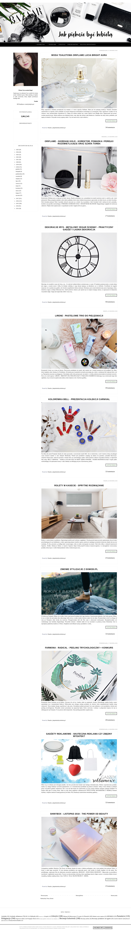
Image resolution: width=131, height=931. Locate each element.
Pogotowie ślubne (20, 918)
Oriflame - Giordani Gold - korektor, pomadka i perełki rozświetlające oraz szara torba (79, 142)
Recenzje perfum (85, 918)
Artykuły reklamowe (16, 916)
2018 (17, 167)
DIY (26, 916)
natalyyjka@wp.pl (29, 104)
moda (80, 916)
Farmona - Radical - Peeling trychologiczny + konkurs (79, 648)
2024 (17, 152)
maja (17, 186)
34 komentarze (110, 127)
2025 (17, 149)
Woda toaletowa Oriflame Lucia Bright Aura (79, 55)
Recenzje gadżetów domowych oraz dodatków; (48, 918)
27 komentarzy (110, 216)
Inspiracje (41, 916)
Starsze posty (114, 895)
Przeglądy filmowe (32, 918)
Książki (46, 916)
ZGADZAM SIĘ (108, 927)
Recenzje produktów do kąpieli (101, 918)
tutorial (5, 920)
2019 (17, 164)
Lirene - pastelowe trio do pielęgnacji (79, 316)
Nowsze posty (44, 895)
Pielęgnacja (5, 918)
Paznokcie (121, 916)
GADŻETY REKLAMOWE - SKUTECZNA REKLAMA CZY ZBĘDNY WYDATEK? (79, 735)
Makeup (65, 916)
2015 (17, 203)
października (19, 174)
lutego (17, 193)
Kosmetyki (40, 44)
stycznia (18, 195)
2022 (17, 157)
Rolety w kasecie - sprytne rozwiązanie (79, 485)
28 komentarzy (110, 720)
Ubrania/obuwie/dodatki (15, 920)
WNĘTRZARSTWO (72, 44)
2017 (17, 198)
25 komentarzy (110, 558)
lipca (17, 181)
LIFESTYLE (62, 44)
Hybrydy (33, 916)
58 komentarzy (110, 302)
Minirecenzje (72, 916)
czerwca (18, 183)
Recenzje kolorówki (67, 918)
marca (17, 190)
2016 (17, 201)
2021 (17, 159)
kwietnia (18, 188)
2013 (17, 208)
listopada (18, 171)
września (18, 176)
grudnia (18, 169)
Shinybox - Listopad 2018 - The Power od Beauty (79, 814)
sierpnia (18, 178)
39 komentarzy (110, 388)
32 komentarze (110, 471)
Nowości (86, 916)
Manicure (52, 44)
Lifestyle (54, 916)
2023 (17, 154)
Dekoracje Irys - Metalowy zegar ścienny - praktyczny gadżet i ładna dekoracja (79, 228)
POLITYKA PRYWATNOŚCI (88, 44)
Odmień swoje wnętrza (98, 916)
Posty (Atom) (50, 898)
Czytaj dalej (111, 121)
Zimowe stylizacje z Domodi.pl (79, 569)
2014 (17, 206)
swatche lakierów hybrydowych (122, 918)
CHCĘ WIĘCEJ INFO (98, 927)
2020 (17, 162)
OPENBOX (110, 916)
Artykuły (4, 916)
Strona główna (79, 895)
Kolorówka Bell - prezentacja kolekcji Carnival (79, 399)
